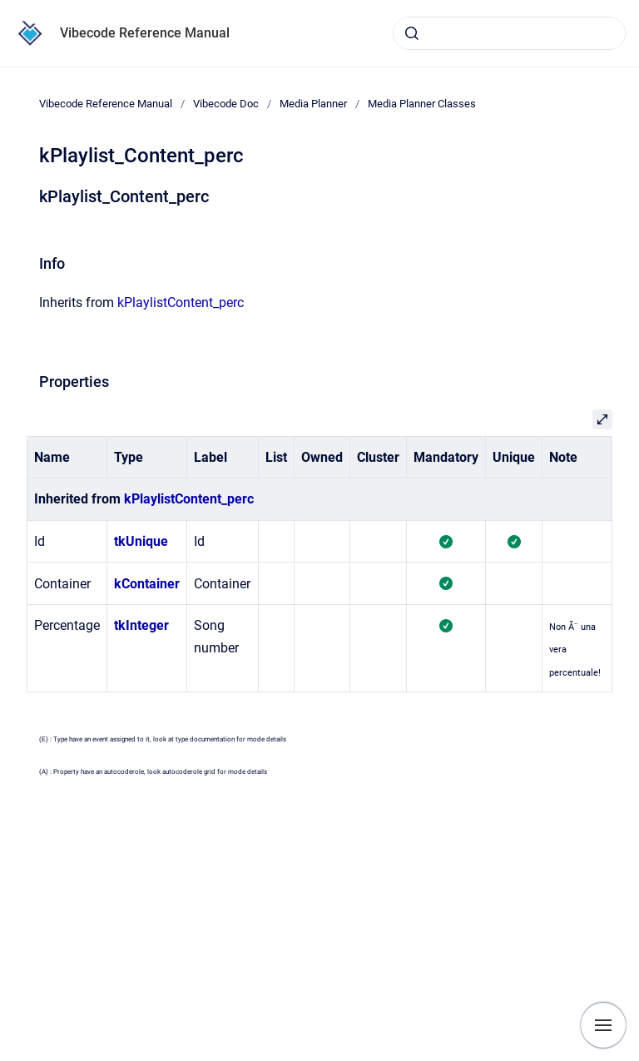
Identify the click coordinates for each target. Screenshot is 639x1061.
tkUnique (141, 541)
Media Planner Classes (422, 103)
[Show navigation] (603, 1025)
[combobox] (509, 33)
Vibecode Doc (226, 103)
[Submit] (412, 33)
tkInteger (141, 625)
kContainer (147, 584)
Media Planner (313, 103)
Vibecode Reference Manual (145, 33)
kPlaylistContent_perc (180, 302)
